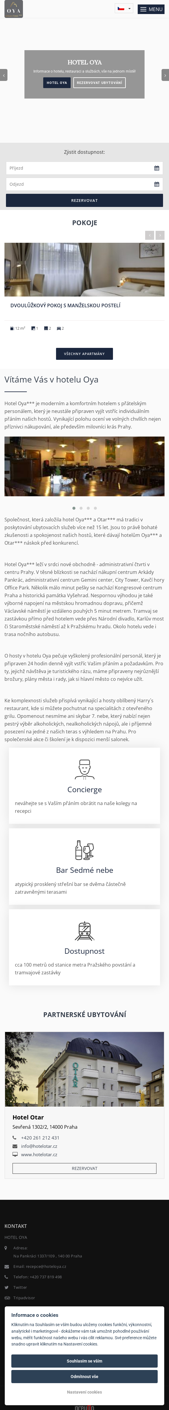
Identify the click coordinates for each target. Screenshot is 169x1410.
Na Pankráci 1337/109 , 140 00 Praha (47, 1256)
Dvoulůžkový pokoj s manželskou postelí (65, 305)
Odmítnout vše (84, 1376)
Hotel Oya (57, 83)
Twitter (20, 1287)
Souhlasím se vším (84, 1361)
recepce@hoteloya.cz (46, 1266)
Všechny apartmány (84, 353)
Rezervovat (84, 200)
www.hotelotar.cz (39, 1154)
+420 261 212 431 (40, 1138)
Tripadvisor (24, 1297)
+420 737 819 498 (46, 1277)
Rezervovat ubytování (99, 83)
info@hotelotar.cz (39, 1146)
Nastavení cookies (84, 1392)
